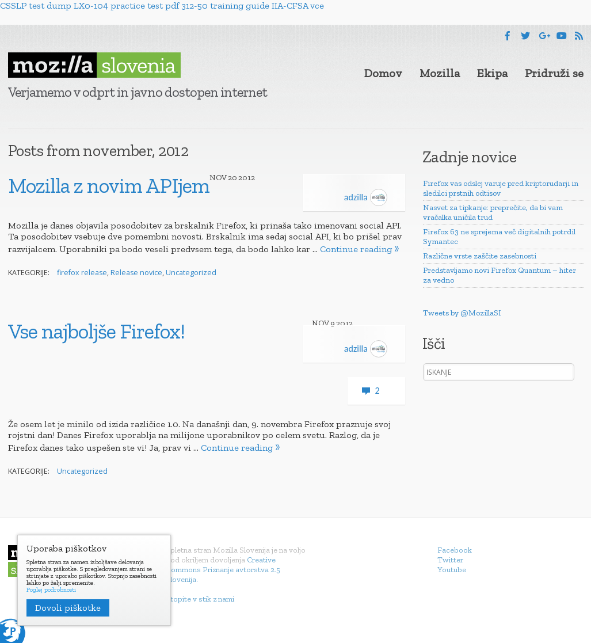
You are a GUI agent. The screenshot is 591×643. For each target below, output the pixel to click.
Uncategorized (191, 272)
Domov (383, 73)
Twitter (450, 560)
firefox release (82, 272)
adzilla (365, 197)
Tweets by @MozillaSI (462, 313)
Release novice (136, 272)
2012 (246, 177)
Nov (218, 177)
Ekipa (492, 73)
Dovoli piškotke (68, 607)
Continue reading (356, 248)
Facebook (454, 550)
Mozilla (440, 73)
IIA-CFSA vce (298, 5)
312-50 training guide (225, 5)
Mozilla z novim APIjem (108, 185)
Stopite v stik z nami (200, 599)
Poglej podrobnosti (51, 590)
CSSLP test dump (35, 5)
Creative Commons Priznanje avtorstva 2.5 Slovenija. (223, 569)
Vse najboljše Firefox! (96, 331)
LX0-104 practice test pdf (126, 5)
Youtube (451, 569)
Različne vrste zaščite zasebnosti (479, 256)
